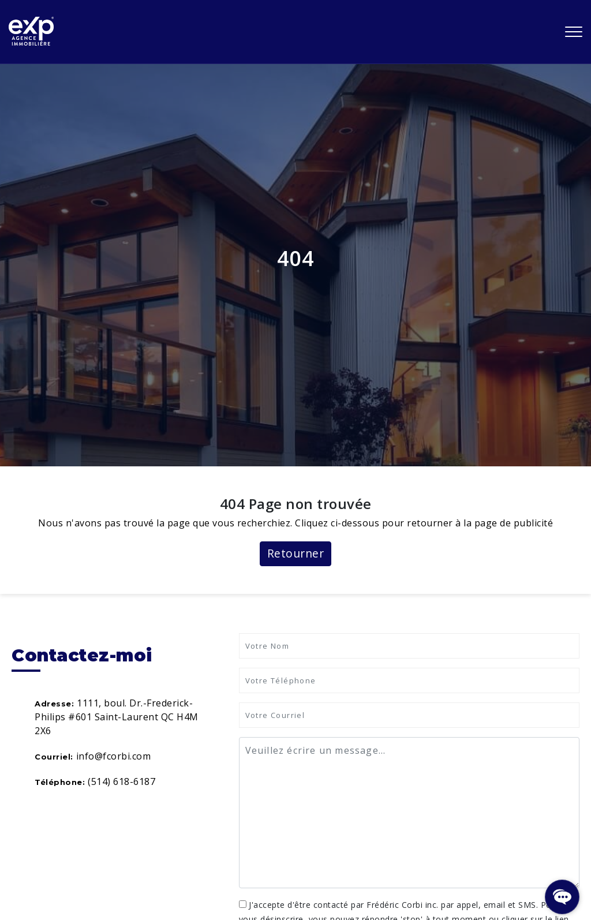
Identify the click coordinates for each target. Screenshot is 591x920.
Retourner (295, 553)
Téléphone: (60, 782)
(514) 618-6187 (121, 781)
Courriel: (54, 756)
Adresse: (54, 703)
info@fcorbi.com (113, 756)
